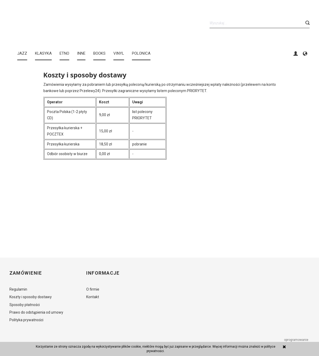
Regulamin (18, 289)
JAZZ (22, 53)
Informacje (102, 273)
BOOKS (99, 53)
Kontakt (92, 297)
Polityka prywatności (26, 320)
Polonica (141, 53)
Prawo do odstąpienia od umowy (36, 312)
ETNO (64, 53)
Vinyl (118, 53)
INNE (81, 53)
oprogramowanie (296, 340)
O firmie (92, 289)
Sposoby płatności (24, 305)
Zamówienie (25, 273)
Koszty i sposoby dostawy (30, 297)
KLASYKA (43, 53)
